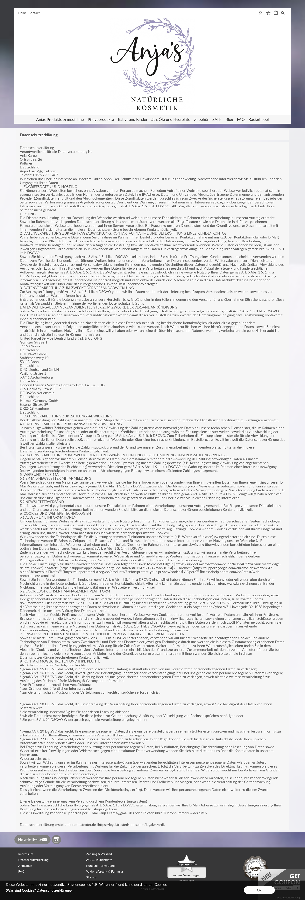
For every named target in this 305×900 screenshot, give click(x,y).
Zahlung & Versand (99, 854)
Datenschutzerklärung (33, 859)
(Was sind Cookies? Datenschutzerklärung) (39, 890)
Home (22, 13)
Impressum (25, 854)
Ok (259, 890)
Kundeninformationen (101, 865)
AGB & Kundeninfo (99, 859)
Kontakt (34, 13)
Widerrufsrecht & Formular (104, 871)
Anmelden (25, 865)
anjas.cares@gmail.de (116, 813)
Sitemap (91, 877)
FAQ (21, 871)
